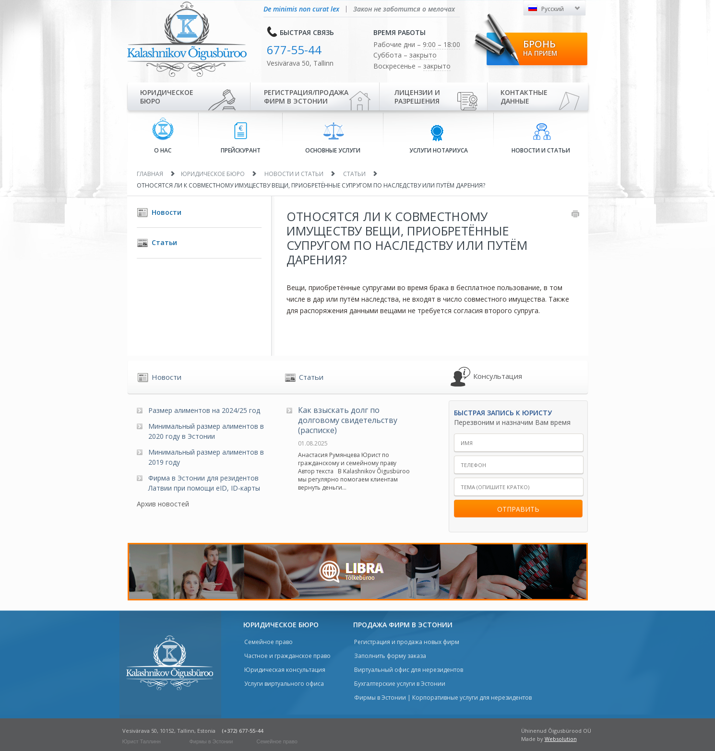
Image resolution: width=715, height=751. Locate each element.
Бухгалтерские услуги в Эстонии (399, 684)
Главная (150, 174)
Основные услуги (332, 138)
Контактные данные (524, 97)
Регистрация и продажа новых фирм (406, 642)
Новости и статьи (541, 138)
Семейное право (268, 642)
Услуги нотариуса (438, 138)
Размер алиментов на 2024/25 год (204, 410)
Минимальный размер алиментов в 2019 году (206, 457)
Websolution (561, 738)
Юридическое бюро (166, 97)
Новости (166, 212)
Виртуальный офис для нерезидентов (408, 670)
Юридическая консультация (284, 670)
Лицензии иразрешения (417, 97)
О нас (163, 135)
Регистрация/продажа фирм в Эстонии (306, 97)
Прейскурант (241, 138)
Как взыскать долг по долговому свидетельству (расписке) (347, 420)
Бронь (540, 47)
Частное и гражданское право (287, 656)
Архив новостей (163, 503)
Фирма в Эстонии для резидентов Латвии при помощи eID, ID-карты (204, 483)
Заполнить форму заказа (390, 656)
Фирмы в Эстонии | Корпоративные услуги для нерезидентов (443, 697)
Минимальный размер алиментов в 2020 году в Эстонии (206, 431)
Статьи (354, 174)
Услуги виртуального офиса (284, 684)
